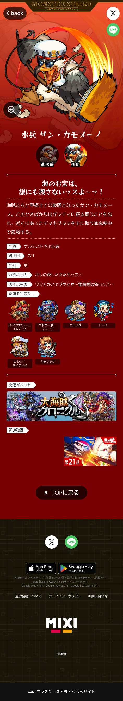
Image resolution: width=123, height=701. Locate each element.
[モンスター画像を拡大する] (11, 110)
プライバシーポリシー (64, 596)
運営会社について (28, 596)
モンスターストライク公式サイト (65, 691)
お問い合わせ (98, 596)
